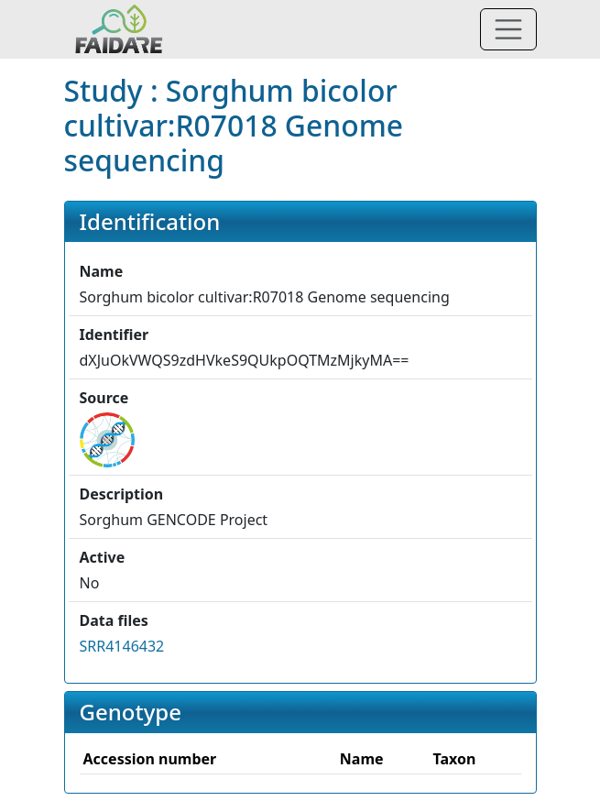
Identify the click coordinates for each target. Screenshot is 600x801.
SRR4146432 (122, 646)
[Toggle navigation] (508, 29)
